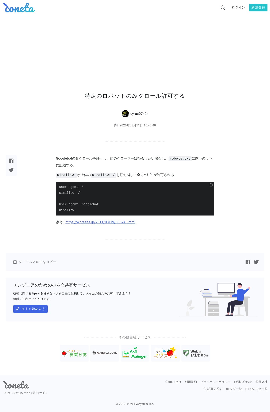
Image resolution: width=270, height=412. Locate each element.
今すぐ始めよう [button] (30, 309)
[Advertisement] (135, 46)
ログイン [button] (239, 7)
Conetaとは (173, 382)
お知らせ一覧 (256, 389)
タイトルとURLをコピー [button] (34, 262)
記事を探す (213, 389)
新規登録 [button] (258, 7)
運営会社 (261, 382)
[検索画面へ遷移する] (223, 7)
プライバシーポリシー (215, 382)
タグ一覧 (234, 389)
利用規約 (191, 382)
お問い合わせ (243, 382)
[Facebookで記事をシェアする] (11, 161)
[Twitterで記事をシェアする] (11, 170)
